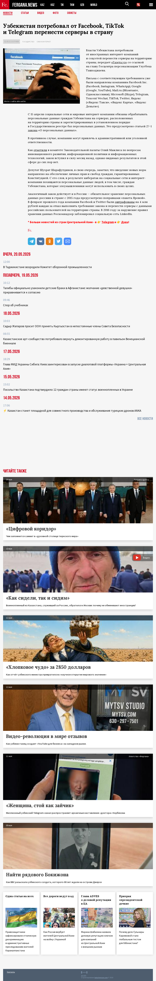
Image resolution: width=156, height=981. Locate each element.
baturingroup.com (101, 978)
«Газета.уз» (119, 62)
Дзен (124, 222)
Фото (57, 13)
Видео (42, 13)
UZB (83, 5)
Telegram (108, 222)
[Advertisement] (78, 445)
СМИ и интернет (44, 41)
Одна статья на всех (19, 896)
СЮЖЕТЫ (73, 13)
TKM (72, 5)
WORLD (94, 5)
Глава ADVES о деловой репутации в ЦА (96, 900)
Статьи (26, 13)
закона (32, 130)
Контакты (11, 972)
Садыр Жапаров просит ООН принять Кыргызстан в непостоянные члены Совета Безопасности (66, 326)
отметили (40, 150)
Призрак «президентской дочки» (130, 900)
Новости (8, 13)
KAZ (42, 5)
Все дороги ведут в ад (58, 896)
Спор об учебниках (15, 305)
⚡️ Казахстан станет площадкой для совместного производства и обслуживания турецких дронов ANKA (72, 410)
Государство (28, 41)
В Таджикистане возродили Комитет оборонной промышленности (47, 267)
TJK (62, 5)
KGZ (53, 5)
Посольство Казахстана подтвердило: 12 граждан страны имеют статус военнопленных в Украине (68, 389)
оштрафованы (125, 202)
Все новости (145, 418)
